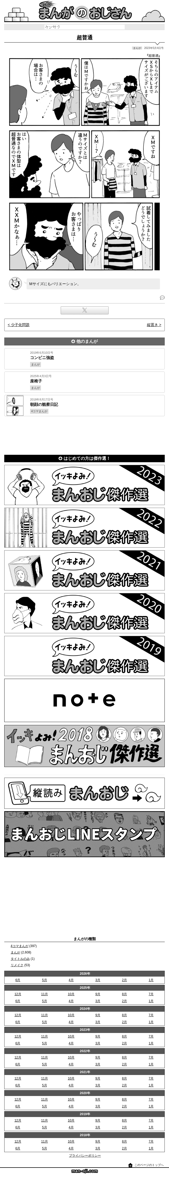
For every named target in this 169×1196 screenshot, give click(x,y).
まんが (15, 952)
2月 (124, 980)
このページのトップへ (149, 1164)
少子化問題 (20, 325)
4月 (71, 980)
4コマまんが (19, 946)
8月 (124, 994)
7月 (151, 994)
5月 (44, 980)
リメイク (17, 965)
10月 (71, 994)
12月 (17, 994)
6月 (17, 980)
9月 (97, 994)
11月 (44, 994)
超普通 (85, 37)
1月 (151, 980)
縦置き (152, 325)
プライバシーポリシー (85, 1155)
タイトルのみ (20, 959)
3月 (97, 980)
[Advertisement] (84, 434)
